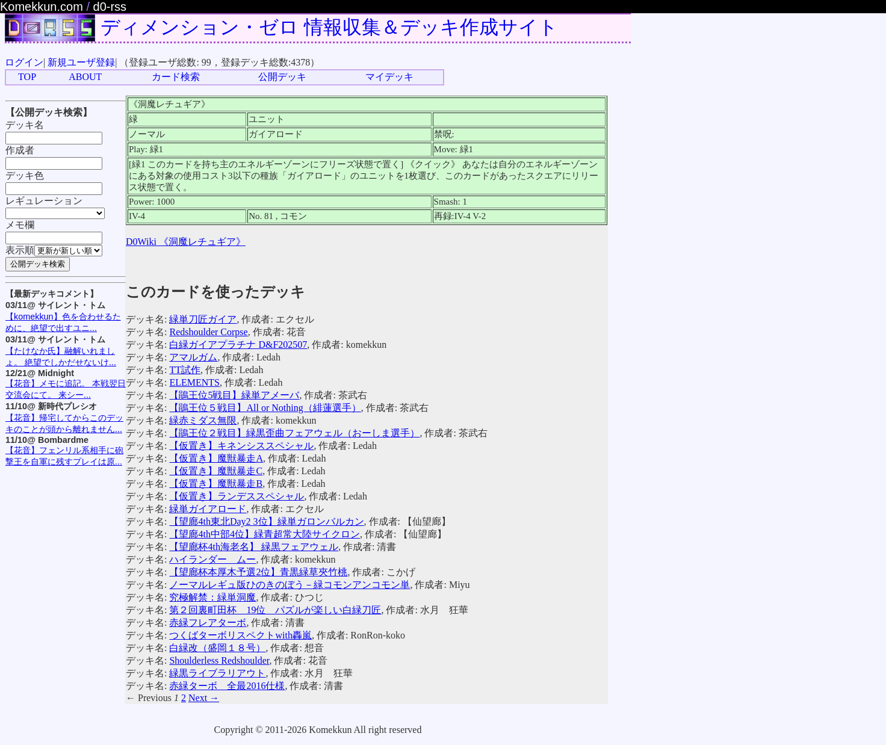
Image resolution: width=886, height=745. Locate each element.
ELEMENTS (194, 382)
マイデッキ (389, 77)
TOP (27, 77)
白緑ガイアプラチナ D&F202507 (238, 344)
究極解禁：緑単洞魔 (212, 597)
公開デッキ (282, 77)
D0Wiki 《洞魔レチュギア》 (186, 241)
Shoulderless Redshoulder (219, 660)
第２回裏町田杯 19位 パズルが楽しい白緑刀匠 (275, 610)
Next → (203, 698)
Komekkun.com (41, 6)
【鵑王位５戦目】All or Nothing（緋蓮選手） (265, 408)
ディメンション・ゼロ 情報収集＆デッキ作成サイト (329, 27)
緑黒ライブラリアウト (217, 673)
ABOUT (85, 77)
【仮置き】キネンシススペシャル (241, 446)
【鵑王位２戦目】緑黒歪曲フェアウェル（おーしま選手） (294, 433)
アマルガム (193, 357)
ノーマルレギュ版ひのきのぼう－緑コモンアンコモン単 (289, 585)
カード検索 (176, 77)
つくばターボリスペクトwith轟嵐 (240, 635)
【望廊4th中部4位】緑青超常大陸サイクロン (264, 534)
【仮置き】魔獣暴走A (216, 458)
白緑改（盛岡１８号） (217, 648)
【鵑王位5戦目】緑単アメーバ (234, 395)
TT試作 (184, 370)
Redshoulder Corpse (208, 332)
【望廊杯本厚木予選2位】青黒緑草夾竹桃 (258, 572)
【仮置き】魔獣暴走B (215, 483)
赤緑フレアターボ (207, 622)
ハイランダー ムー (212, 559)
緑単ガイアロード (207, 509)
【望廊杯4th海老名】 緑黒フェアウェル (253, 547)
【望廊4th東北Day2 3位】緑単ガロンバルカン (266, 521)
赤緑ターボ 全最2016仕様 (227, 686)
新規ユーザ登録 (81, 62)
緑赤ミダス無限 (203, 420)
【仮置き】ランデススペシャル (236, 496)
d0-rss (110, 6)
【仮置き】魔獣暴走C (215, 471)
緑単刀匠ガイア (203, 319)
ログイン (24, 62)
